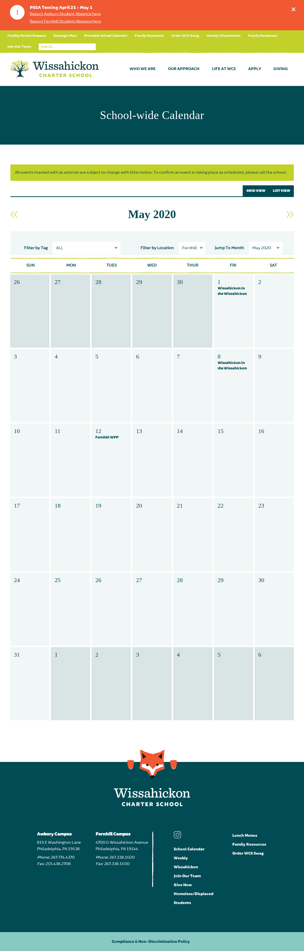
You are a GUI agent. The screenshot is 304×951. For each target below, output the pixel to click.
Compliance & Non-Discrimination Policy (151, 942)
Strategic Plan (65, 36)
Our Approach (184, 69)
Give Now (183, 885)
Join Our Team (19, 46)
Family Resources (262, 36)
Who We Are (143, 69)
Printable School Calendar (105, 36)
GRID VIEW (255, 191)
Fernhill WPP (107, 437)
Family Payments (149, 36)
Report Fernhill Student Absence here (65, 22)
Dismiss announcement (295, 8)
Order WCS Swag (185, 36)
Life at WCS (224, 69)
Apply (254, 69)
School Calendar (189, 849)
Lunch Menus (244, 835)
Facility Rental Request (26, 36)
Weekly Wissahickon (223, 36)
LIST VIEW (281, 191)
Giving (280, 69)
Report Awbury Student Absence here (65, 14)
